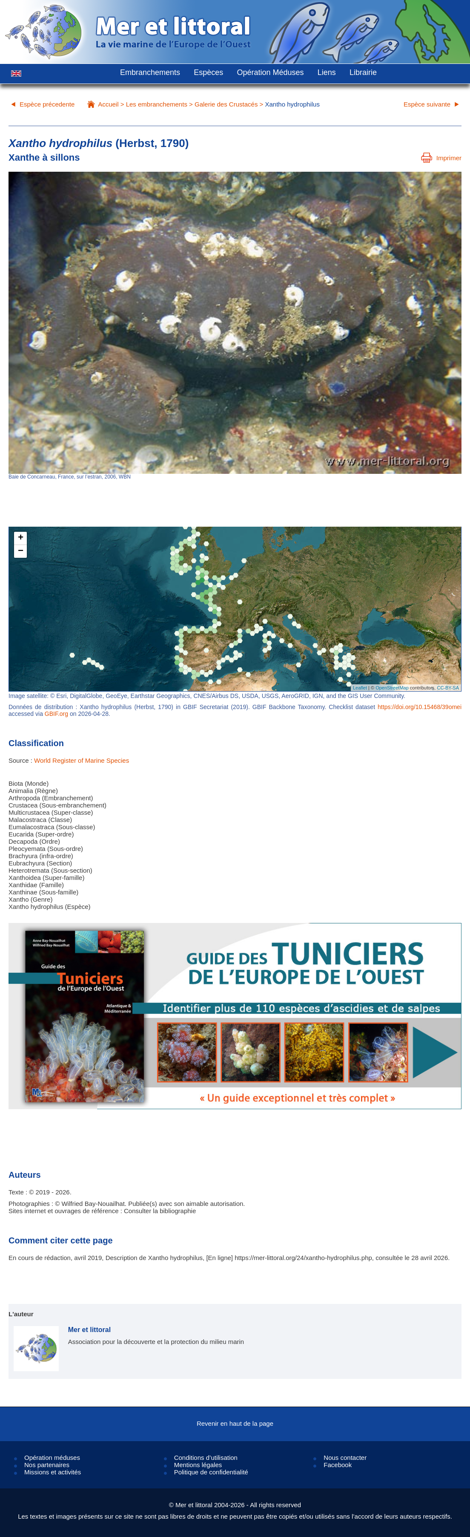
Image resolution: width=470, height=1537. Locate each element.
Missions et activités (52, 1472)
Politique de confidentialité (211, 1472)
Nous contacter (345, 1457)
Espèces (208, 72)
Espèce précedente (47, 104)
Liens (327, 72)
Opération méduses (52, 1457)
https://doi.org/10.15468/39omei (419, 707)
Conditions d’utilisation (206, 1457)
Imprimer (441, 157)
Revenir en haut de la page (235, 1423)
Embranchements (150, 72)
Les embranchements (156, 104)
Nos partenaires (46, 1464)
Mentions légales (198, 1464)
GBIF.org (56, 713)
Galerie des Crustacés (226, 104)
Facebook (338, 1464)
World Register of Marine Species (81, 760)
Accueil (108, 104)
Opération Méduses (270, 72)
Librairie (363, 72)
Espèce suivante (427, 104)
